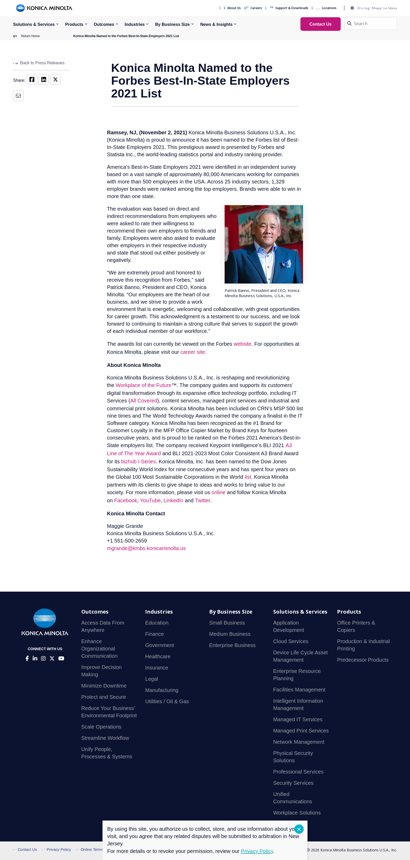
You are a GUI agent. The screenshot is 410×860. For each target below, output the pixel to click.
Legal (151, 679)
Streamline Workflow (105, 738)
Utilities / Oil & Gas (167, 701)
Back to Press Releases (39, 63)
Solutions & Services (34, 24)
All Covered (143, 400)
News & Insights (216, 24)
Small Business (227, 623)
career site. (193, 352)
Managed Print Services (301, 731)
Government (159, 645)
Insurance (156, 668)
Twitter (202, 500)
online (218, 492)
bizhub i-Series (138, 461)
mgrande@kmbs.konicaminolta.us (146, 548)
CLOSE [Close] (299, 829)
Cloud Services (291, 641)
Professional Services (298, 772)
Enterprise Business (232, 645)
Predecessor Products (363, 660)
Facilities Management (299, 689)
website (243, 344)
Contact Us (25, 849)
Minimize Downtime (104, 686)
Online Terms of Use (96, 849)
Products (74, 24)
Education (156, 623)
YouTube (150, 500)
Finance (154, 634)
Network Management (298, 742)
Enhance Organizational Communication (99, 648)
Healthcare (157, 656)
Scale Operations (101, 727)
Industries (135, 24)
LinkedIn (174, 500)
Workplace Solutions (297, 813)
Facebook (125, 500)
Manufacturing (161, 690)
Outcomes (104, 24)
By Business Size (172, 24)
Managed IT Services (298, 719)
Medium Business (229, 634)
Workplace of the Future (143, 385)
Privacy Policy (56, 849)
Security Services (293, 783)
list (248, 477)
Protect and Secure (103, 697)
